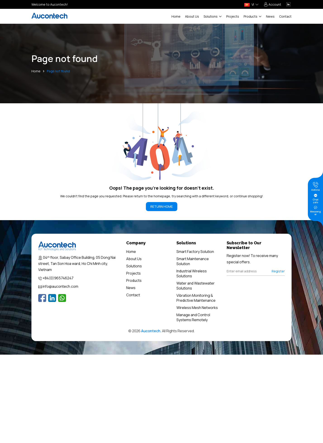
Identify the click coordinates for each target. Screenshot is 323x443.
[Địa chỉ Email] (256, 271)
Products (252, 16)
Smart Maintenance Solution (192, 261)
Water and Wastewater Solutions (195, 286)
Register (278, 271)
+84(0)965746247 (58, 278)
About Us (192, 16)
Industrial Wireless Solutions (191, 273)
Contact (285, 16)
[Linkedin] (52, 298)
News (270, 16)
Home (175, 16)
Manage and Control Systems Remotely (193, 317)
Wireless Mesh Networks (197, 307)
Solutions (213, 16)
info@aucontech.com (60, 286)
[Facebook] (42, 298)
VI (249, 4)
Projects (232, 16)
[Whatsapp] (62, 298)
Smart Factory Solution (195, 251)
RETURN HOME (161, 206)
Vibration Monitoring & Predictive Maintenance (196, 298)
